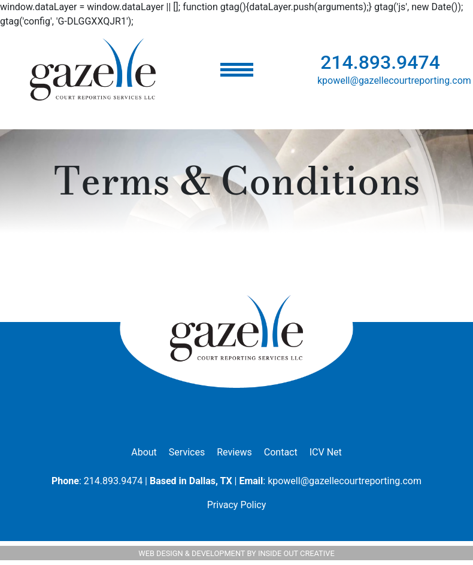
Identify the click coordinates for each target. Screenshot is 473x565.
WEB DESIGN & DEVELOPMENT (191, 553)
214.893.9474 (380, 62)
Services (187, 452)
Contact (281, 452)
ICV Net (326, 452)
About (144, 452)
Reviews (234, 452)
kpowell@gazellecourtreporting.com (394, 80)
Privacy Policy (236, 505)
